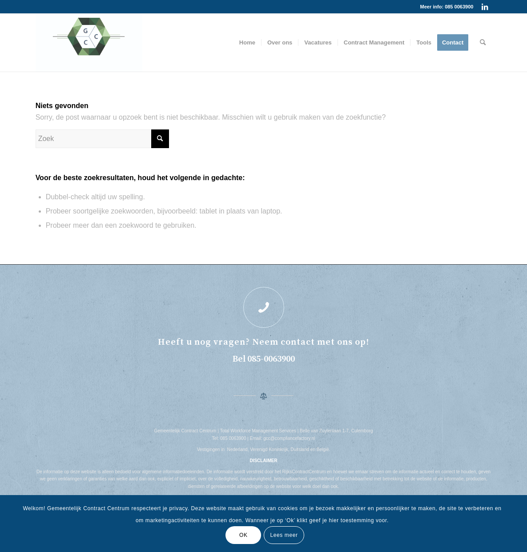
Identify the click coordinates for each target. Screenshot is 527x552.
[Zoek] (482, 43)
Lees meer (284, 535)
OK (243, 535)
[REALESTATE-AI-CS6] (89, 43)
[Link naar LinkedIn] (484, 6)
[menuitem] (247, 43)
